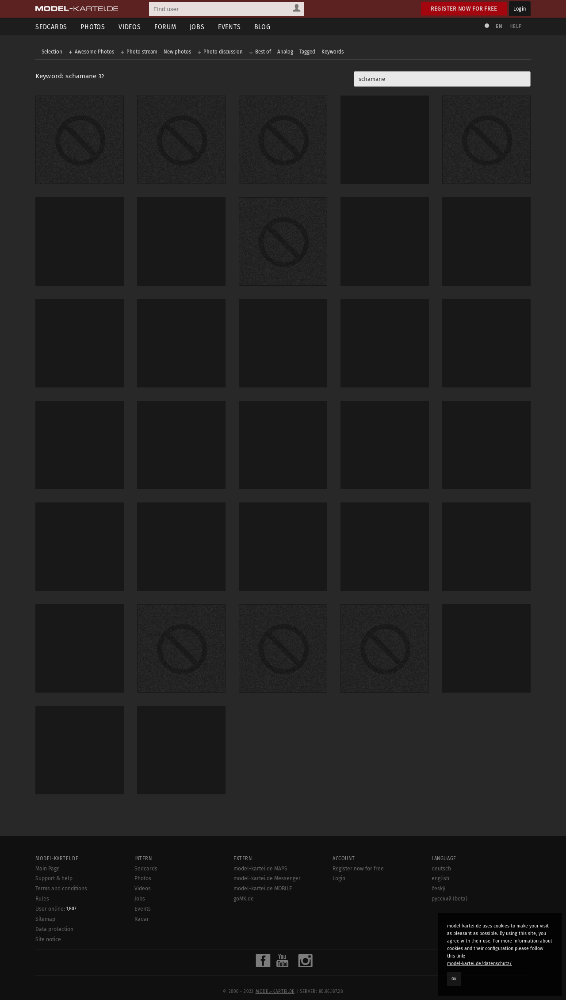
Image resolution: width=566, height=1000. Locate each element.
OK (454, 978)
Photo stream (141, 51)
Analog (285, 51)
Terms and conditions (61, 888)
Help (515, 26)
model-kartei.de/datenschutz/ (479, 963)
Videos (130, 27)
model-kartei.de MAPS (260, 869)
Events (229, 27)
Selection (52, 51)
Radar (141, 919)
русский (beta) (449, 899)
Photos (92, 27)
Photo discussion (223, 51)
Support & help (54, 878)
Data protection (54, 929)
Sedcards (51, 27)
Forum (165, 27)
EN (499, 26)
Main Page (47, 869)
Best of (263, 51)
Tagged (307, 51)
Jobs (197, 27)
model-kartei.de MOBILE (262, 888)
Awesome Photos (94, 51)
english (440, 878)
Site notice (48, 939)
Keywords (332, 51)
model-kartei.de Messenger (267, 878)
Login (519, 8)
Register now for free (464, 8)
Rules (42, 899)
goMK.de (243, 899)
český (438, 888)
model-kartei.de (275, 991)
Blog (262, 27)
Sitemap (45, 919)
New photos (177, 51)
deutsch (441, 869)
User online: (55, 909)
